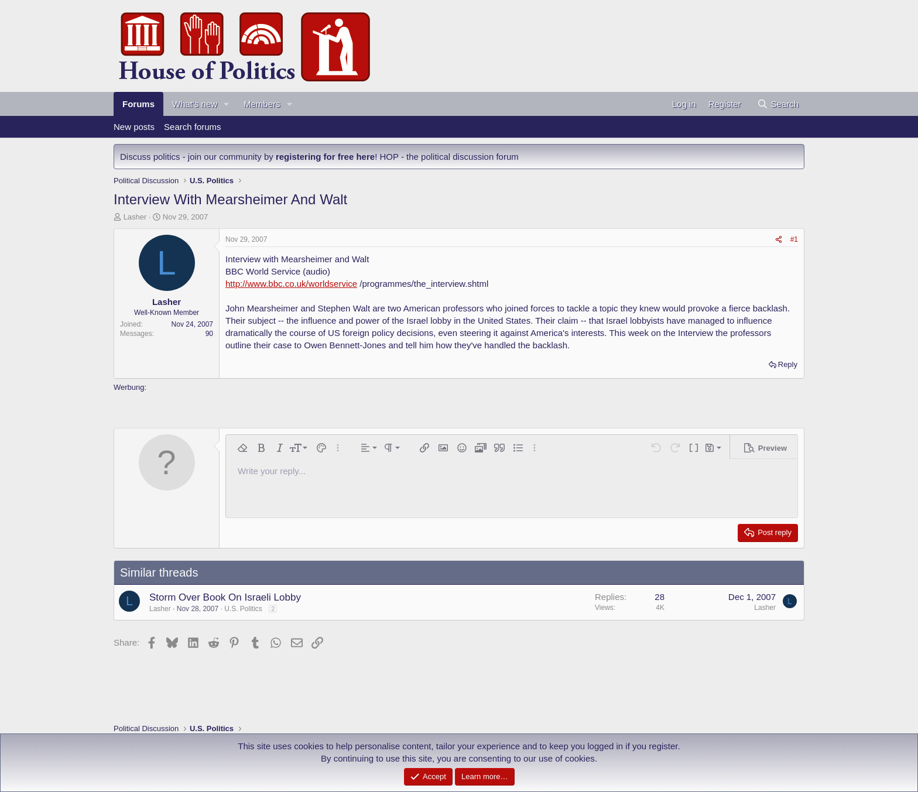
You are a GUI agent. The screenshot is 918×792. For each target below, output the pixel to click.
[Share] (778, 239)
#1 (794, 239)
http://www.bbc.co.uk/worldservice (291, 284)
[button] (226, 104)
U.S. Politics (243, 609)
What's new (194, 104)
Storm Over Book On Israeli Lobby (225, 597)
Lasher (135, 216)
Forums (138, 104)
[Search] (777, 104)
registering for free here (325, 157)
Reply (787, 364)
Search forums (192, 127)
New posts (134, 127)
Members (262, 104)
